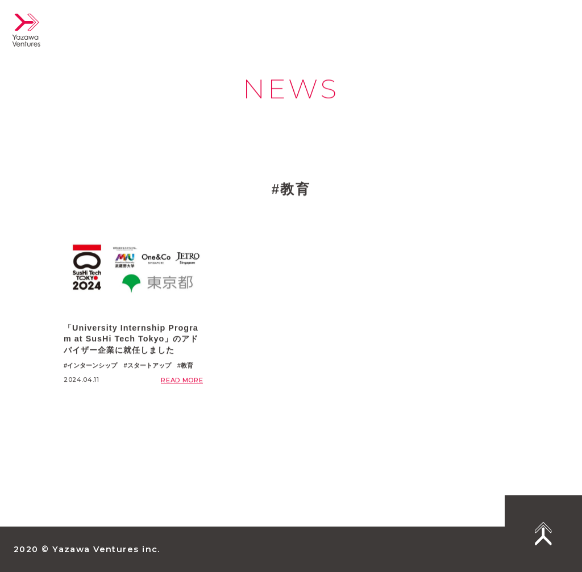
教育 (187, 365)
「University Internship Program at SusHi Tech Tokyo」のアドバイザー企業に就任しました (131, 339)
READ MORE (182, 380)
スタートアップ (149, 365)
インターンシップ (92, 365)
